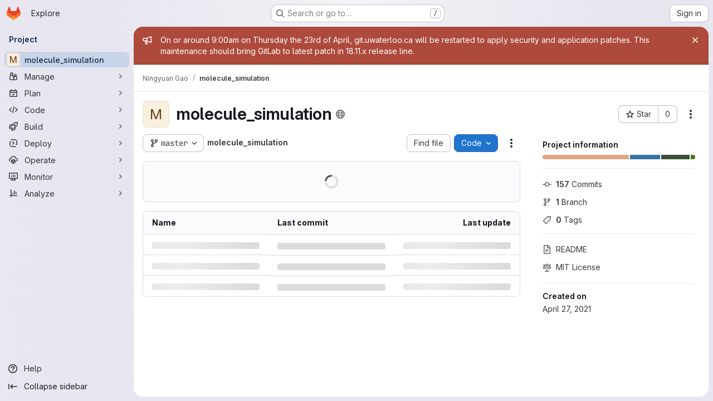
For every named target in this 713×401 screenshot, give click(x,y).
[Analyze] (66, 193)
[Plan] (66, 93)
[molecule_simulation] (66, 59)
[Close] (695, 40)
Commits (572, 184)
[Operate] (66, 160)
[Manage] (66, 76)
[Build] (66, 126)
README (565, 249)
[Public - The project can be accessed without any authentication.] (340, 114)
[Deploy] (66, 143)
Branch (565, 202)
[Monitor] (66, 176)
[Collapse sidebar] (66, 386)
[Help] (66, 368)
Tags (562, 219)
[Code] (66, 110)
